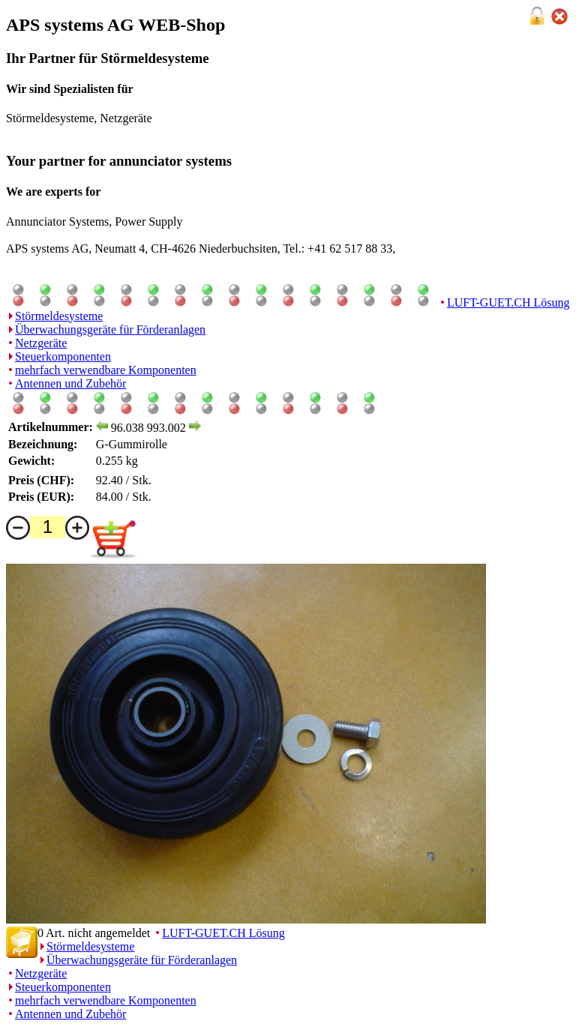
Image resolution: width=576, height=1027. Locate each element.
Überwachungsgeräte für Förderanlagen (110, 329)
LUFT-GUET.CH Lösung (508, 302)
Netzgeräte (41, 343)
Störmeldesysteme (59, 316)
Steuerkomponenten (63, 356)
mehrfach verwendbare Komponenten (105, 370)
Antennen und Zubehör (70, 383)
